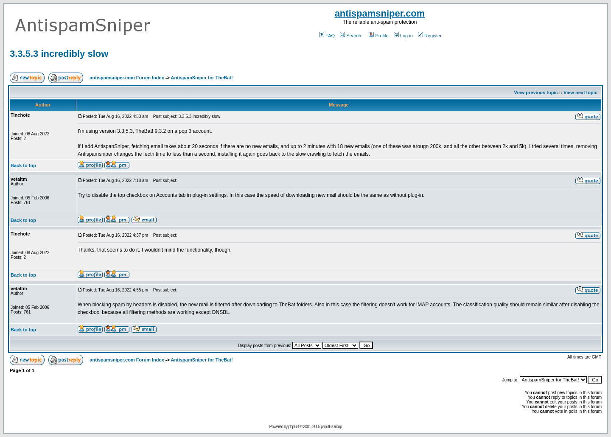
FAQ (327, 35)
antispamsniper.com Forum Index (127, 77)
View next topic (580, 92)
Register (430, 35)
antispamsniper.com (380, 13)
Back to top (23, 165)
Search (350, 35)
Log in (403, 35)
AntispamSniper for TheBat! (202, 77)
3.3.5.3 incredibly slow (59, 53)
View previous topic (536, 92)
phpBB (293, 426)
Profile (378, 35)
